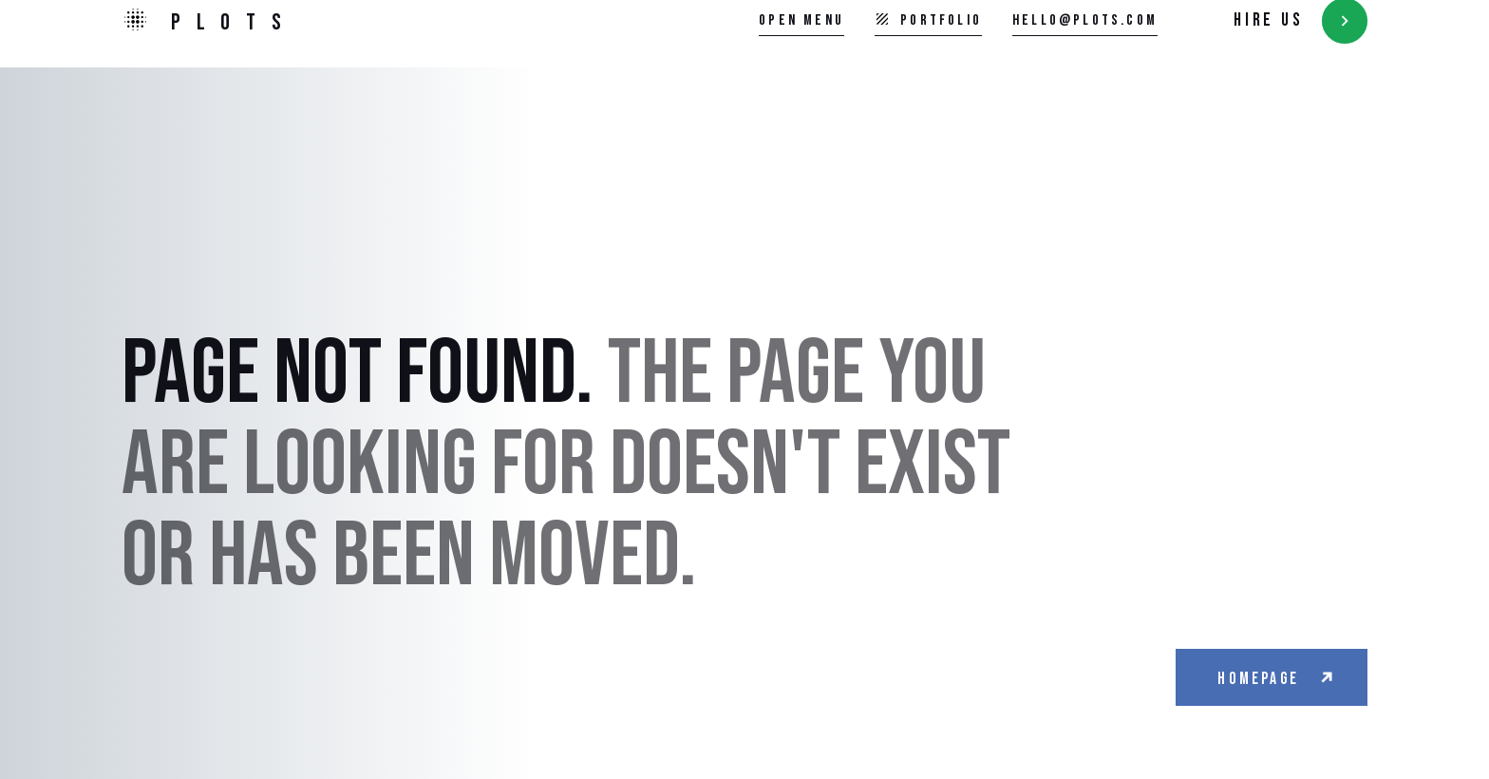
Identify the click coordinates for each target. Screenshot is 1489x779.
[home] (209, 22)
